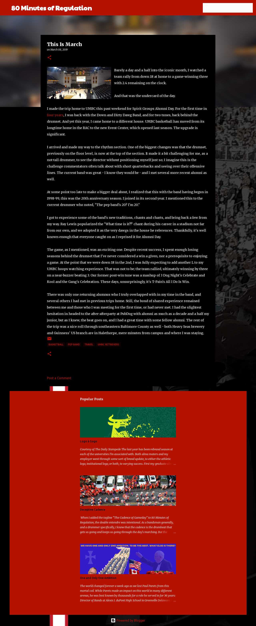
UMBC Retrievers (108, 344)
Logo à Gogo (88, 441)
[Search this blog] (232, 8)
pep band (74, 344)
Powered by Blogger (128, 620)
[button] (49, 57)
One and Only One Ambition (98, 578)
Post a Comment (59, 378)
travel (88, 344)
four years (55, 115)
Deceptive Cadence (92, 509)
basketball (56, 344)
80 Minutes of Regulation (51, 7)
